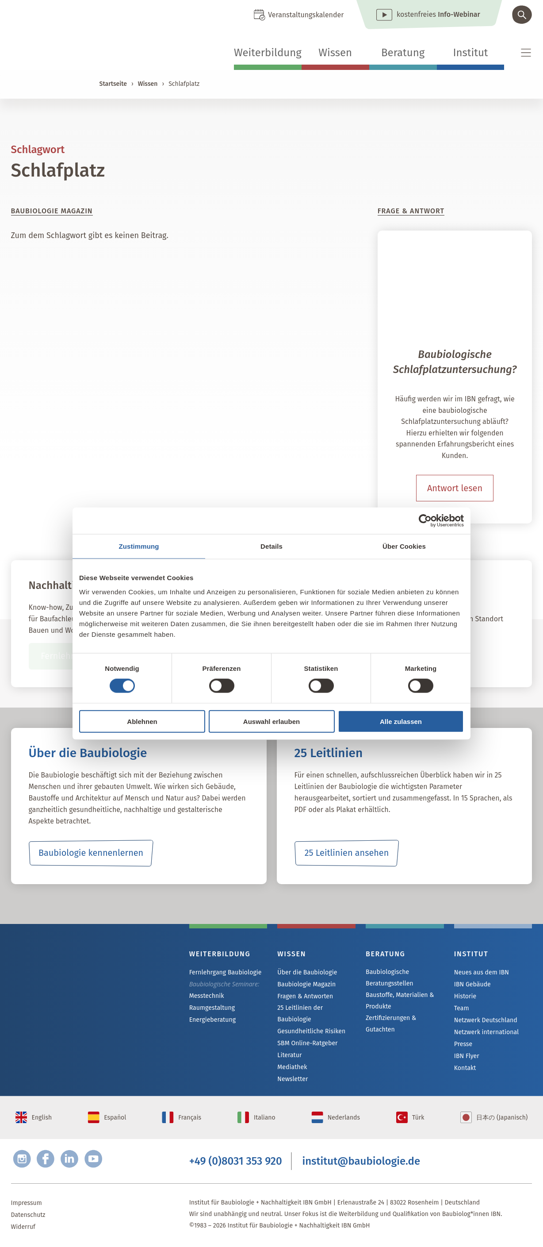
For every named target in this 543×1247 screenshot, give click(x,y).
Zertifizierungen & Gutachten (391, 1023)
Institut (470, 52)
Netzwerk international (486, 1032)
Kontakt (465, 1068)
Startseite (113, 84)
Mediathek (292, 1067)
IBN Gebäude (472, 984)
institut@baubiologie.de (361, 1162)
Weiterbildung (268, 52)
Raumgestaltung (212, 1008)
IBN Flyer (466, 1056)
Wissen (335, 52)
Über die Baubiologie (307, 972)
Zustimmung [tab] (139, 546)
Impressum (26, 1204)
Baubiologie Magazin (306, 984)
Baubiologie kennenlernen (91, 853)
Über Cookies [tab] (404, 546)
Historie (465, 996)
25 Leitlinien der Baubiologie (299, 1013)
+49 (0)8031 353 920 (235, 1162)
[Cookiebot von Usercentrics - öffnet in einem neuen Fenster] (425, 520)
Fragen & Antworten (305, 996)
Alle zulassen (401, 721)
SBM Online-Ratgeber (307, 1043)
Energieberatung (212, 1020)
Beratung (402, 52)
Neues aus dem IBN (481, 972)
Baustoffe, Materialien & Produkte (399, 1000)
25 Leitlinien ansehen (346, 853)
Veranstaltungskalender (306, 15)
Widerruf (23, 1228)
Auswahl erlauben (271, 721)
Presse (463, 1044)
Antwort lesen (454, 488)
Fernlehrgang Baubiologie (225, 972)
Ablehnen (142, 721)
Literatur (289, 1055)
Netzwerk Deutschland (485, 1020)
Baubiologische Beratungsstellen (389, 977)
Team (461, 1008)
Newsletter (292, 1079)
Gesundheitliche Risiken (311, 1031)
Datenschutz (28, 1216)
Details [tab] (271, 546)
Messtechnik (206, 996)
